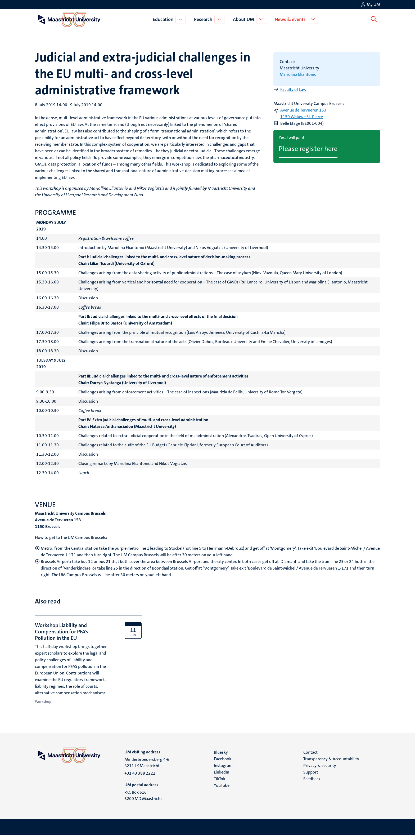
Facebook (222, 759)
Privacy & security (319, 765)
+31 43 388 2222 (139, 773)
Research (204, 19)
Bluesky (221, 752)
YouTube (221, 785)
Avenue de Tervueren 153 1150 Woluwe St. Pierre (303, 113)
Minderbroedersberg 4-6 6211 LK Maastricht (146, 763)
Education (164, 19)
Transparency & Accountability (331, 759)
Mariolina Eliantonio (298, 74)
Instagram (223, 765)
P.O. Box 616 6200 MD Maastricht (143, 795)
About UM (244, 19)
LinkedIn (221, 772)
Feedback (312, 778)
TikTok (219, 778)
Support (310, 772)
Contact (310, 752)
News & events (291, 19)
